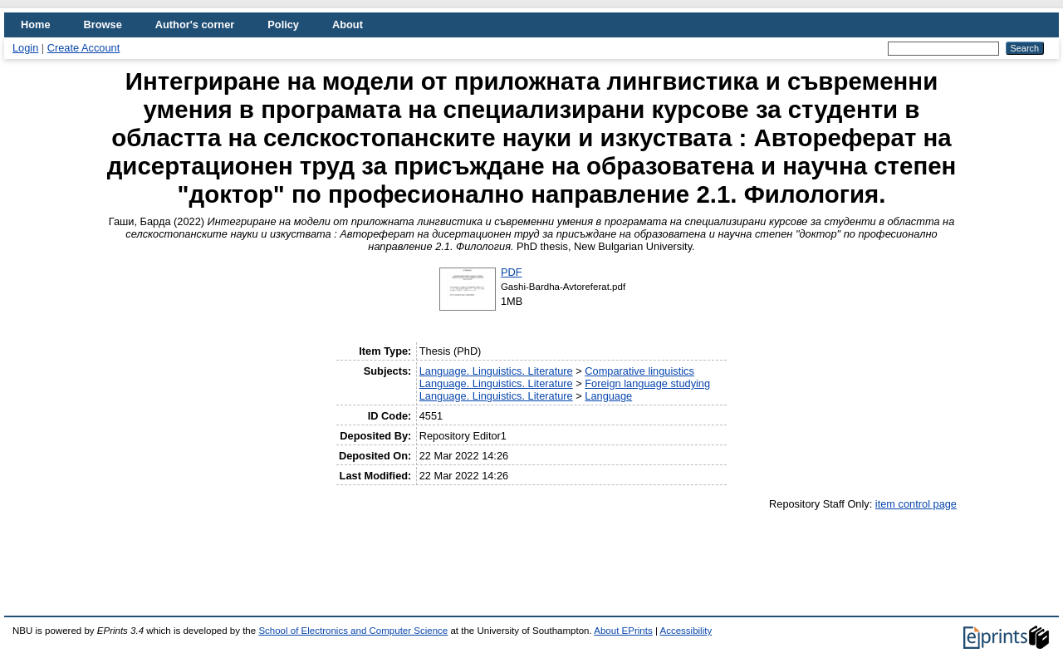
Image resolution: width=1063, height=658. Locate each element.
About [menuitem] (347, 24)
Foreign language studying (647, 383)
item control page (916, 504)
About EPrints (623, 631)
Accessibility (685, 631)
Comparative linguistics (639, 371)
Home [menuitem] (36, 24)
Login (25, 48)
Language (608, 396)
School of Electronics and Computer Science (353, 631)
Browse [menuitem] (103, 24)
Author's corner (194, 24)
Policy (283, 24)
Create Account (83, 48)
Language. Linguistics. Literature (496, 371)
